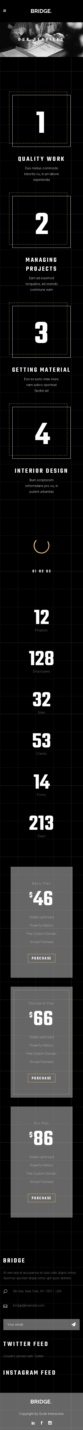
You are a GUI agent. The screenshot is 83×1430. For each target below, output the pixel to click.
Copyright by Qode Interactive (41, 1414)
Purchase (42, 958)
